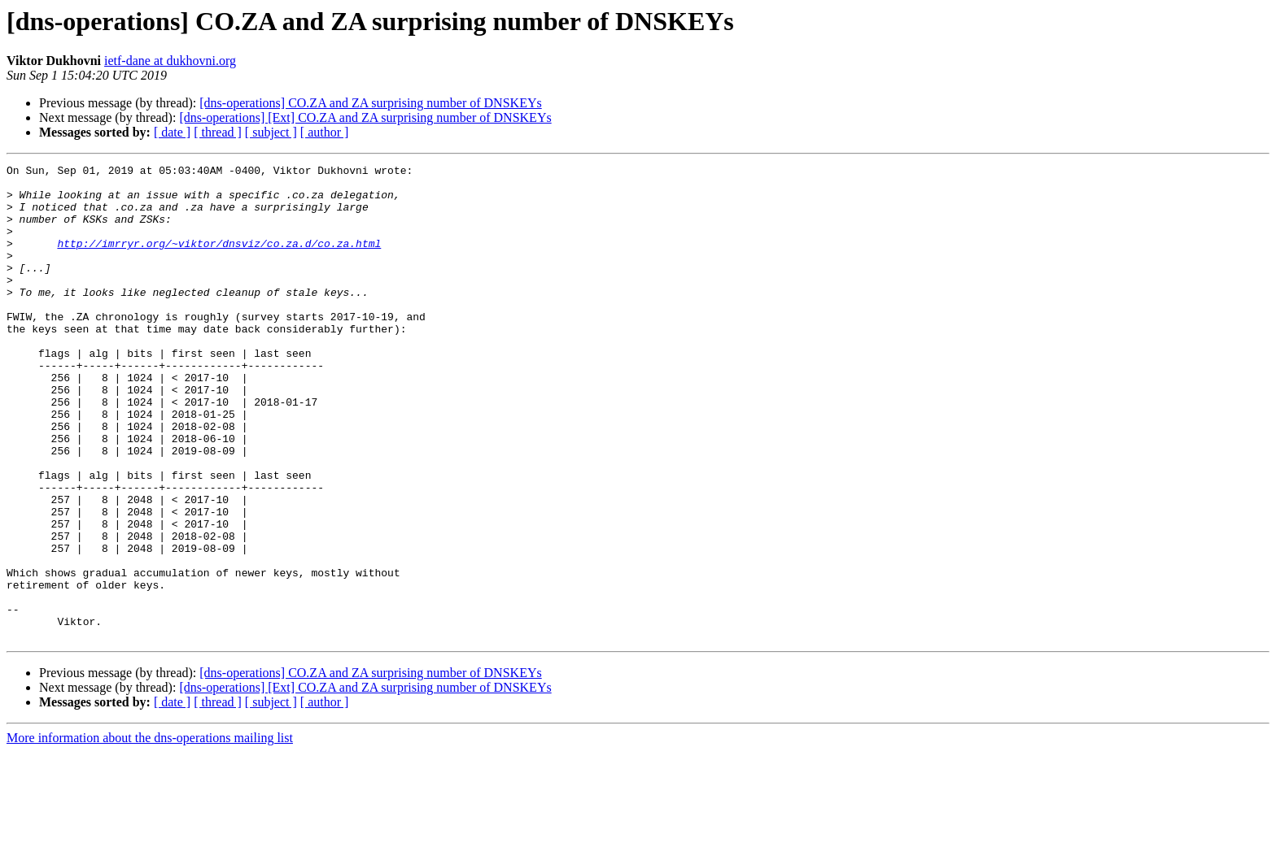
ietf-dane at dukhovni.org (170, 60)
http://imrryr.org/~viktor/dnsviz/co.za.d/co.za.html (219, 260)
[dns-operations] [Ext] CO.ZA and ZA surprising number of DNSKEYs (365, 117)
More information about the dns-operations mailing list (150, 833)
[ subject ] (271, 132)
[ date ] (172, 132)
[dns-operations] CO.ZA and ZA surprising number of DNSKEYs (370, 103)
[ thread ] (218, 132)
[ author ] (324, 132)
